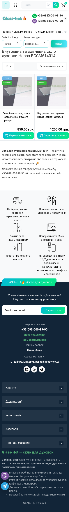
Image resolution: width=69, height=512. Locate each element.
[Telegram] (5, 486)
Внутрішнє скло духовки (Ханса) (51, 115)
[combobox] (12, 43)
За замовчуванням (51, 66)
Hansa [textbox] (7, 43)
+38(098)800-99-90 (47, 15)
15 (8, 66)
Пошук (58, 44)
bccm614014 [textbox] (32, 43)
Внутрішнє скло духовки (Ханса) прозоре (16, 117)
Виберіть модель (32, 37)
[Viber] (5, 476)
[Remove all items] (17, 42)
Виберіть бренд (10, 37)
